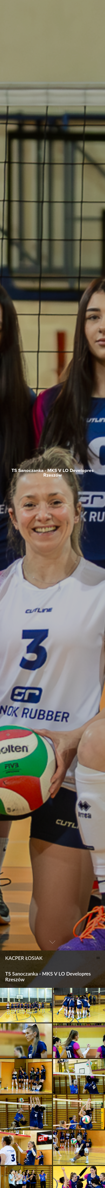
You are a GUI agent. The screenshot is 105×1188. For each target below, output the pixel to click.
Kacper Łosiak (24, 958)
